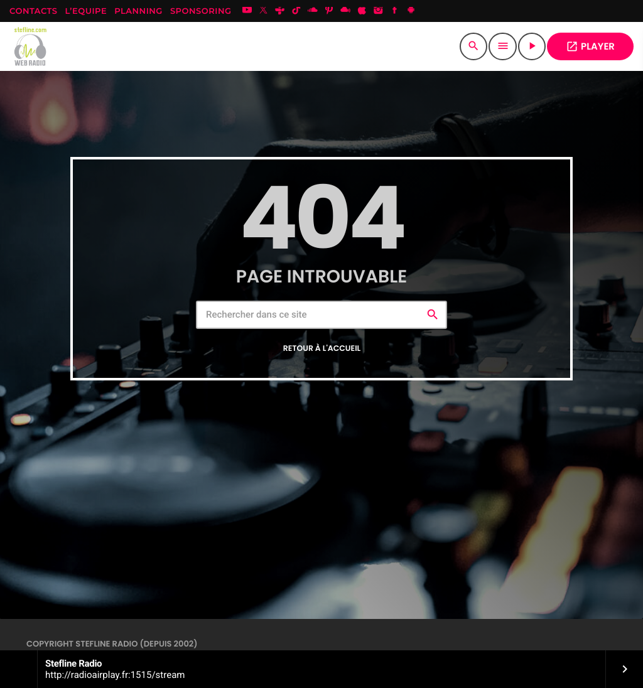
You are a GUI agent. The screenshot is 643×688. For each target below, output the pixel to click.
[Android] (411, 11)
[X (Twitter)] (264, 11)
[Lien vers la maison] (31, 46)
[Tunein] (280, 11)
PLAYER (590, 46)
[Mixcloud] (345, 11)
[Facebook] (395, 11)
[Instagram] (379, 11)
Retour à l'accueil (322, 348)
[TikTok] (296, 11)
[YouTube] (247, 11)
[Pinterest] (329, 11)
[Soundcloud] (313, 11)
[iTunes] (362, 11)
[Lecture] (532, 46)
